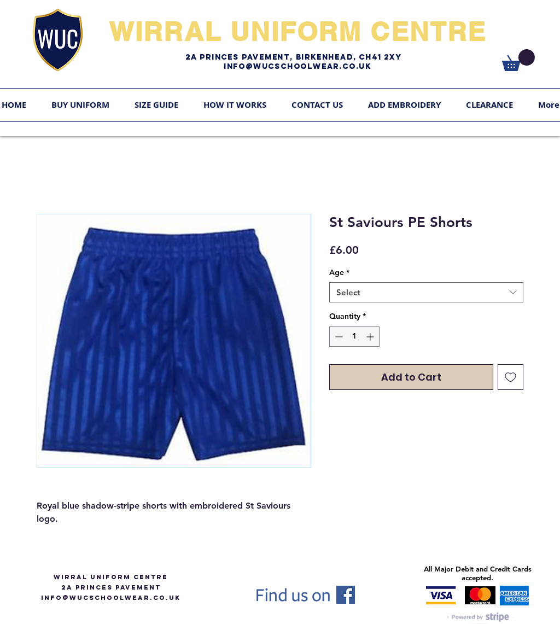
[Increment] (371, 336)
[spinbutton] (354, 336)
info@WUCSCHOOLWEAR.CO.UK (110, 598)
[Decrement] (338, 336)
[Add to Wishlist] (510, 377)
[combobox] (426, 292)
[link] (518, 60)
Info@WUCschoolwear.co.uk (297, 66)
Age (339, 272)
